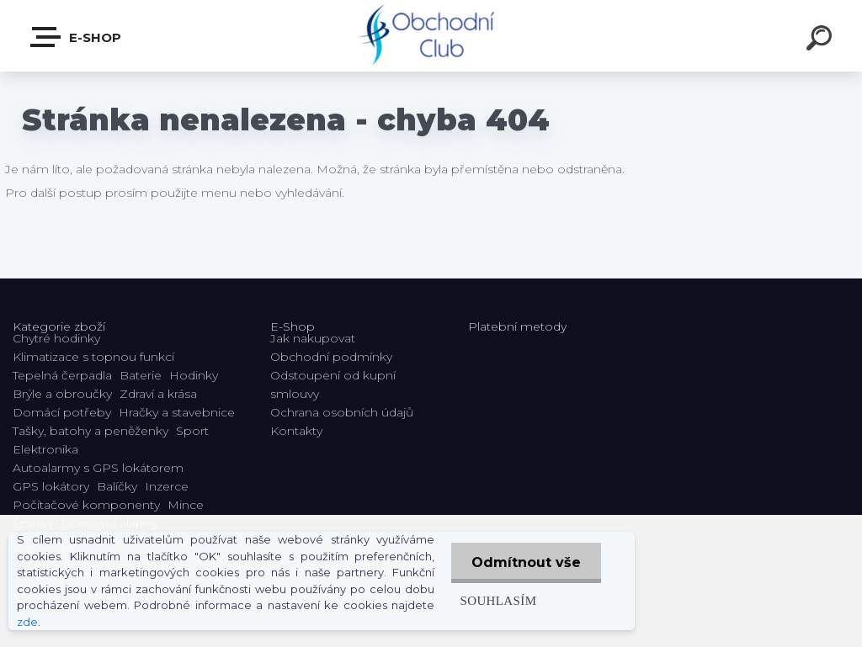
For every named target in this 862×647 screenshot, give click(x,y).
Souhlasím (496, 600)
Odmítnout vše (525, 562)
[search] (821, 40)
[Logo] (431, 35)
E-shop (76, 37)
